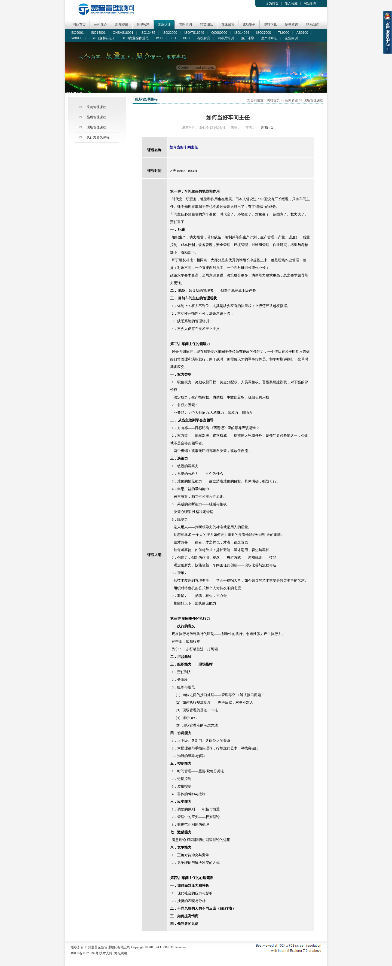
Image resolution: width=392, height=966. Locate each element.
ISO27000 (263, 33)
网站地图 (310, 3)
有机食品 (203, 38)
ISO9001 (77, 33)
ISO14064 (241, 33)
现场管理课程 (96, 127)
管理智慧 (142, 24)
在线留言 (227, 24)
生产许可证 (269, 38)
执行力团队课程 (98, 137)
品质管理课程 (96, 117)
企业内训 (291, 38)
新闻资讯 (121, 24)
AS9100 (302, 33)
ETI (173, 38)
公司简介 (100, 24)
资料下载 (270, 24)
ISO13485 (147, 33)
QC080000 (219, 33)
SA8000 (76, 38)
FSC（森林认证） (103, 38)
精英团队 (206, 24)
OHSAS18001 (123, 33)
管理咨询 (185, 24)
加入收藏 (291, 3)
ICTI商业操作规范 (136, 38)
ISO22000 (170, 33)
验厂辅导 (247, 38)
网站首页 (79, 24)
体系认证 (164, 24)
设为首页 (271, 3)
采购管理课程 (96, 107)
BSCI (160, 38)
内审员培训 (226, 38)
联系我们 (312, 24)
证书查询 (291, 24)
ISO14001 (98, 33)
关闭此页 (267, 127)
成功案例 (249, 24)
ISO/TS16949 (194, 33)
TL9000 (283, 33)
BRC (186, 38)
